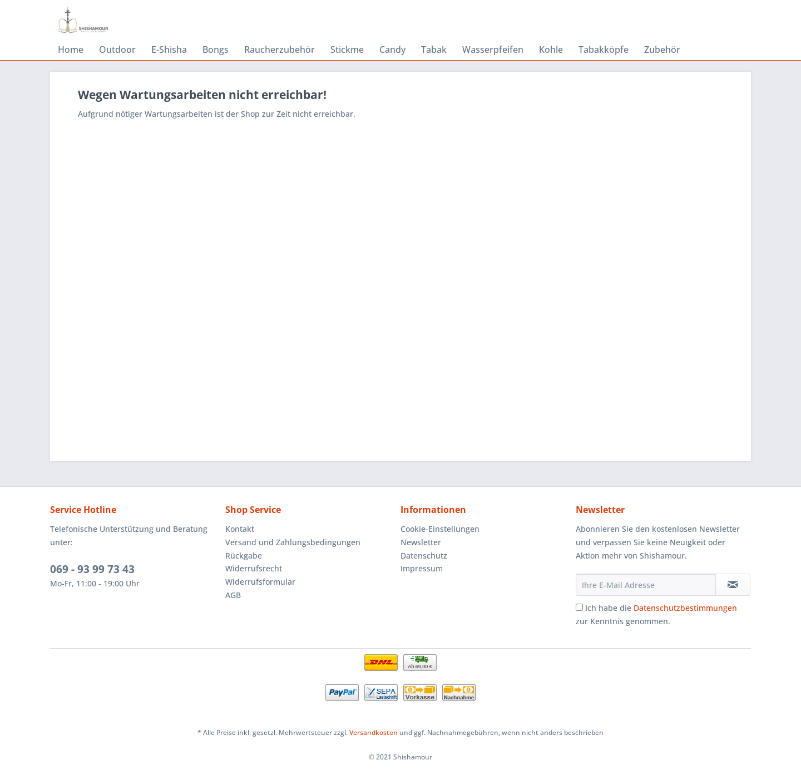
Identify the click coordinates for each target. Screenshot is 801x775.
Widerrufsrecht (253, 568)
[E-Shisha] (169, 49)
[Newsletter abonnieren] (732, 585)
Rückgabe (243, 555)
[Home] (70, 49)
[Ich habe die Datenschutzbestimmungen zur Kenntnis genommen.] (579, 607)
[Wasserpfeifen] (492, 49)
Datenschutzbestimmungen (685, 608)
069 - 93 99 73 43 (92, 569)
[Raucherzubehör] (279, 49)
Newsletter (420, 542)
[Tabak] (433, 49)
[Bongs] (215, 49)
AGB (233, 595)
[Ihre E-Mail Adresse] (646, 585)
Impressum (421, 568)
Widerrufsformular (260, 581)
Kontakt (239, 529)
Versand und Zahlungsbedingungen (292, 542)
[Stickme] (347, 49)
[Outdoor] (117, 49)
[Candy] (392, 49)
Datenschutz (423, 555)
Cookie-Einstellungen (439, 529)
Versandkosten (373, 732)
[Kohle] (551, 49)
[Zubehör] (662, 49)
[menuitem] (70, 49)
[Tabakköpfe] (603, 49)
